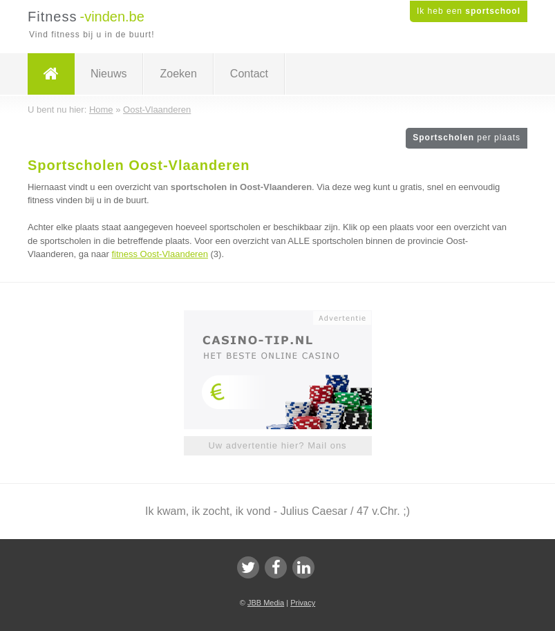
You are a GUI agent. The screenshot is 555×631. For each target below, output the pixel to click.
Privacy (302, 603)
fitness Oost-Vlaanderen (159, 254)
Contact (249, 73)
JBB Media (265, 603)
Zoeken (178, 73)
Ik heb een (468, 11)
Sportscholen (466, 137)
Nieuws (108, 73)
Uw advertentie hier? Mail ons (277, 445)
